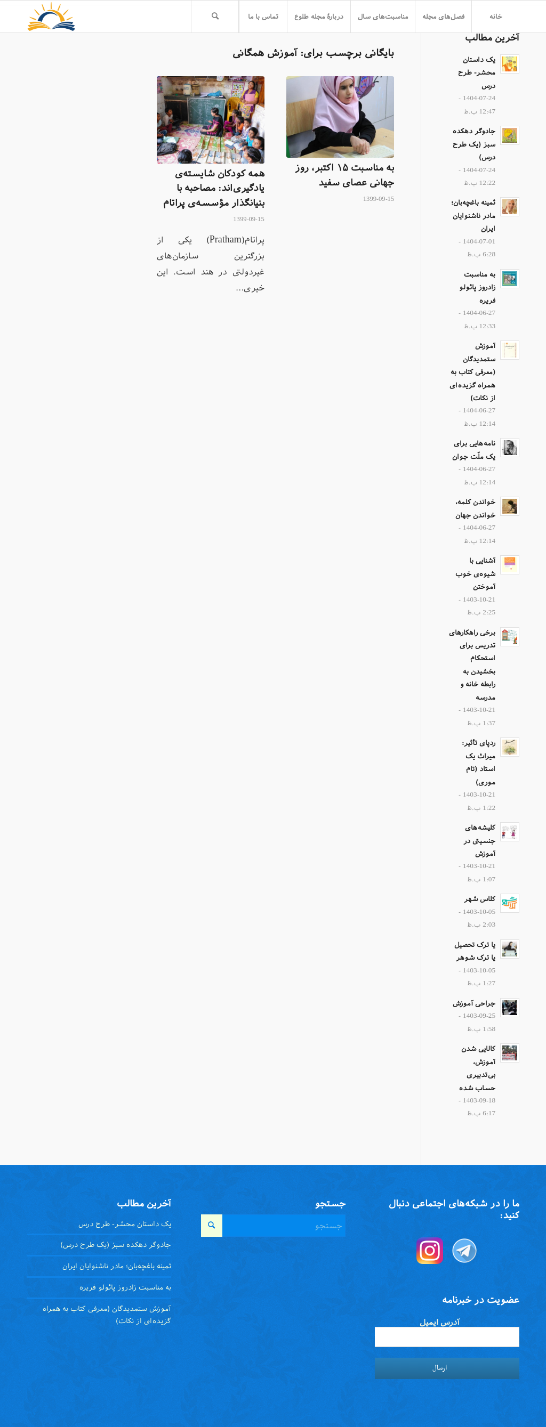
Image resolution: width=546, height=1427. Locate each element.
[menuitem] (495, 17)
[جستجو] (215, 17)
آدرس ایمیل (440, 1322)
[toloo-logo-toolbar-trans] (51, 17)
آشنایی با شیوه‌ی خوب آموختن (475, 573)
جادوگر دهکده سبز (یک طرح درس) (474, 144)
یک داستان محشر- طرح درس (476, 73)
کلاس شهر (479, 899)
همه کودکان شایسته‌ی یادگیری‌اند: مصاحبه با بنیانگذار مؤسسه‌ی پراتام (213, 188)
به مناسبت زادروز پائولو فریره (477, 287)
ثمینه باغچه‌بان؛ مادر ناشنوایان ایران (473, 215)
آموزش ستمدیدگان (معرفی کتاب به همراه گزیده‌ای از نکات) (472, 372)
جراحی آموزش (474, 1003)
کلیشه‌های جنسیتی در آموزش (479, 840)
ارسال (439, 1368)
